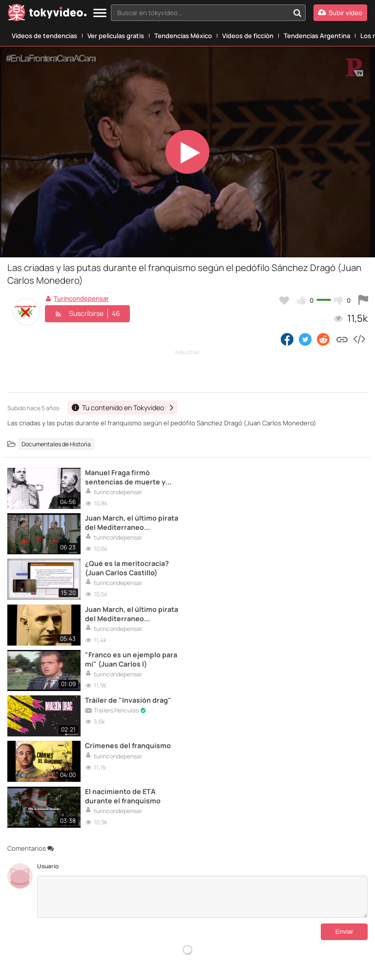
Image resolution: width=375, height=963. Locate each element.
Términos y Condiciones (138, 909)
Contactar (20, 909)
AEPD (312, 945)
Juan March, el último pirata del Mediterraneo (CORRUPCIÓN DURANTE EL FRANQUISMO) (307, 477)
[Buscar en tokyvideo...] (297, 12)
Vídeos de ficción (247, 35)
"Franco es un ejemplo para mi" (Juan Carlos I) (124, 568)
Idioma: (139, 868)
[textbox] (200, 13)
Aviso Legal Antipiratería (235, 909)
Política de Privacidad (296, 909)
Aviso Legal (186, 909)
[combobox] (208, 12)
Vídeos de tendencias (44, 35)
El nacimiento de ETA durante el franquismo (304, 613)
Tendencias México (183, 35)
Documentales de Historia (56, 444)
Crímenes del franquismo (128, 608)
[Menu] (100, 13)
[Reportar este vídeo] (363, 300)
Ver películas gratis (115, 35)
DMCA (39, 917)
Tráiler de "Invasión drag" (309, 563)
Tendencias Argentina (317, 35)
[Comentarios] (202, 713)
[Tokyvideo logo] (47, 14)
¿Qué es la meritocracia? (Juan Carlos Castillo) (127, 522)
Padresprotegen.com (40, 946)
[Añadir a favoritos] (284, 300)
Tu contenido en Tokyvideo (70, 909)
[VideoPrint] (120, 930)
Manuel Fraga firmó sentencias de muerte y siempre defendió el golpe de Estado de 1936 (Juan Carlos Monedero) (129, 477)
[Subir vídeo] (340, 12)
